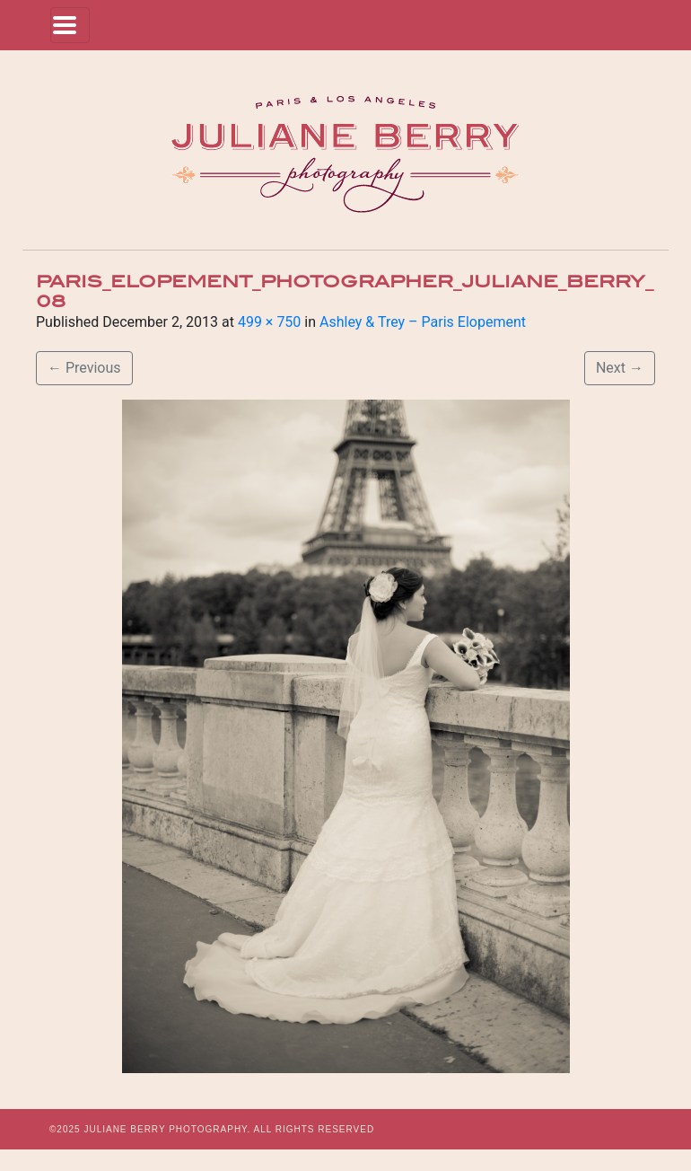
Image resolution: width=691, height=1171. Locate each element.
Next (619, 367)
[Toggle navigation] (70, 25)
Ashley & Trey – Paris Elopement (422, 321)
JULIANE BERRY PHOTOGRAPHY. (166, 1129)
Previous (84, 367)
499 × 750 (269, 321)
